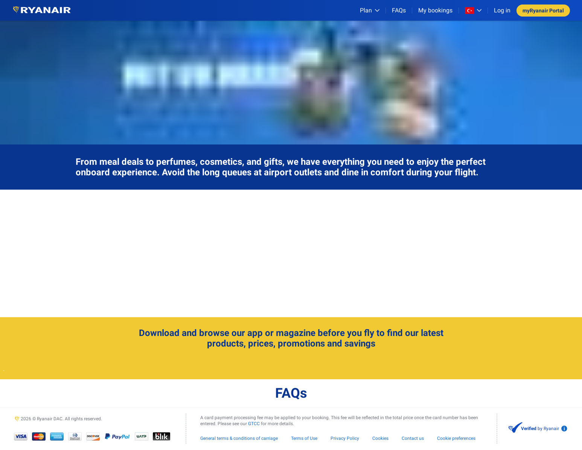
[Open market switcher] (473, 10)
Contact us (413, 438)
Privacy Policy (345, 438)
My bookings (435, 10)
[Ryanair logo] (42, 10)
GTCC (254, 423)
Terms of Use (304, 438)
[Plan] (369, 10)
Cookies (380, 438)
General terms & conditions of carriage (239, 438)
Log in (502, 10)
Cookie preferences (456, 438)
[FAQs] (399, 10)
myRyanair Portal (543, 11)
